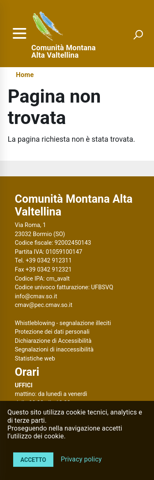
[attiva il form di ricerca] (138, 34)
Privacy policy (81, 459)
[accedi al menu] (19, 33)
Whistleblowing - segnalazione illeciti (63, 323)
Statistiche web (35, 358)
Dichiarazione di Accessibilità (53, 340)
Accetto (33, 460)
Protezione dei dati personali (52, 331)
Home (25, 75)
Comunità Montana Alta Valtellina (63, 51)
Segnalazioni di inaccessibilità (54, 349)
